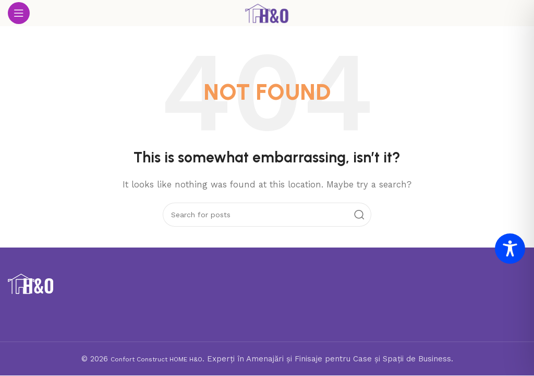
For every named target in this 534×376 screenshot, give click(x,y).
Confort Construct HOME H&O (156, 359)
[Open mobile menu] (19, 13)
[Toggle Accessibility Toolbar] (510, 248)
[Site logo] (266, 12)
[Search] (267, 215)
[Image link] (30, 283)
